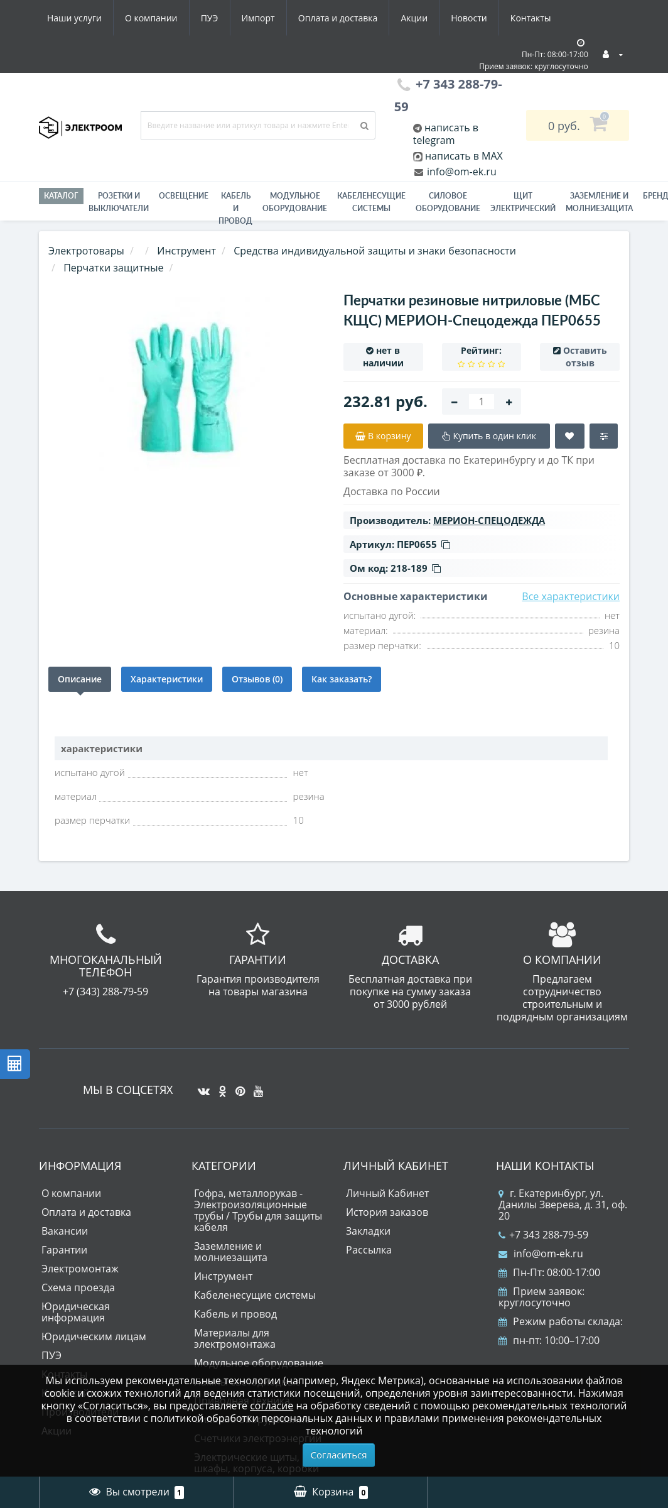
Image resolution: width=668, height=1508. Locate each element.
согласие (271, 1405)
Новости (469, 18)
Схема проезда (78, 1287)
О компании (151, 18)
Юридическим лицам (93, 1336)
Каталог (61, 195)
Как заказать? (341, 679)
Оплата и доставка (338, 18)
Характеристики (167, 679)
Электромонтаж (80, 1269)
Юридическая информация (75, 1312)
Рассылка (369, 1250)
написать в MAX (464, 156)
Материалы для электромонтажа (235, 1338)
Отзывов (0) (257, 679)
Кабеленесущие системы (371, 202)
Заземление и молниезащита (230, 1251)
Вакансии (64, 1231)
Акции (414, 18)
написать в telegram (445, 134)
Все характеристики (571, 596)
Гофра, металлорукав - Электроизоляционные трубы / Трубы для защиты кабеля (258, 1210)
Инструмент (223, 1276)
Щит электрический (523, 202)
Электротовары (86, 251)
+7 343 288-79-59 (543, 1235)
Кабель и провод (235, 208)
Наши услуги (74, 18)
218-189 (416, 568)
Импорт (258, 18)
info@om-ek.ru (460, 171)
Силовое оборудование (448, 202)
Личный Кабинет (387, 1193)
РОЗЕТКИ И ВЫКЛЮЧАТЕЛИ (119, 202)
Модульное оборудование (294, 202)
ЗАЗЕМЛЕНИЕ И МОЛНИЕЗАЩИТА (599, 202)
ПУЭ (209, 18)
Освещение (183, 195)
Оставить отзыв (585, 356)
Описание (80, 679)
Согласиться (339, 1454)
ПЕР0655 (423, 544)
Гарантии (64, 1250)
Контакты (530, 18)
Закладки (368, 1231)
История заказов (387, 1212)
